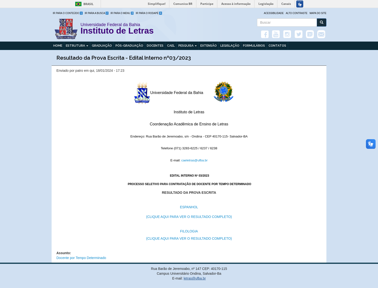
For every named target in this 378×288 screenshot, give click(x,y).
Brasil (83, 4)
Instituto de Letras (117, 31)
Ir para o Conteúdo (68, 13)
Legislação (229, 45)
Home (57, 45)
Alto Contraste (297, 13)
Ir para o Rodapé (149, 13)
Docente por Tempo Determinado (81, 258)
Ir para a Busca (96, 13)
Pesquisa (187, 45)
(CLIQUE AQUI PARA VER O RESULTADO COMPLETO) (189, 217)
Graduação (102, 45)
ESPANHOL (189, 207)
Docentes (155, 45)
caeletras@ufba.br (194, 160)
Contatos (277, 45)
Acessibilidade (274, 13)
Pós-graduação (129, 45)
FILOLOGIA (189, 231)
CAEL (171, 45)
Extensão (208, 45)
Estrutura (77, 45)
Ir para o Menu (122, 13)
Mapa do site (318, 13)
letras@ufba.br (195, 278)
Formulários (254, 45)
